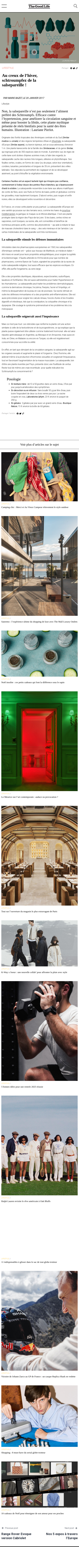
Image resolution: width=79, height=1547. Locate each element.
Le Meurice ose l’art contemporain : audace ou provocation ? (29, 797)
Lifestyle (8, 68)
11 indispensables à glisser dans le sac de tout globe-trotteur (29, 1262)
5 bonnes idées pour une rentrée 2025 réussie (22, 1086)
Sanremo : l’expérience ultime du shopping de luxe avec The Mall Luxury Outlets (39, 621)
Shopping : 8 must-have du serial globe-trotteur (23, 1452)
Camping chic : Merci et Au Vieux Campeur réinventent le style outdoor (34, 507)
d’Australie (56, 141)
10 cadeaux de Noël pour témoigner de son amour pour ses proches (32, 1513)
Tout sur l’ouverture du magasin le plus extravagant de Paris (29, 911)
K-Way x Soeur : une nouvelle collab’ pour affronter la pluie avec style (34, 972)
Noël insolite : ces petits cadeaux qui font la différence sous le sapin (32, 682)
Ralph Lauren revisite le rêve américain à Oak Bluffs (25, 1201)
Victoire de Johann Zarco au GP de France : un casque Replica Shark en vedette (38, 1376)
